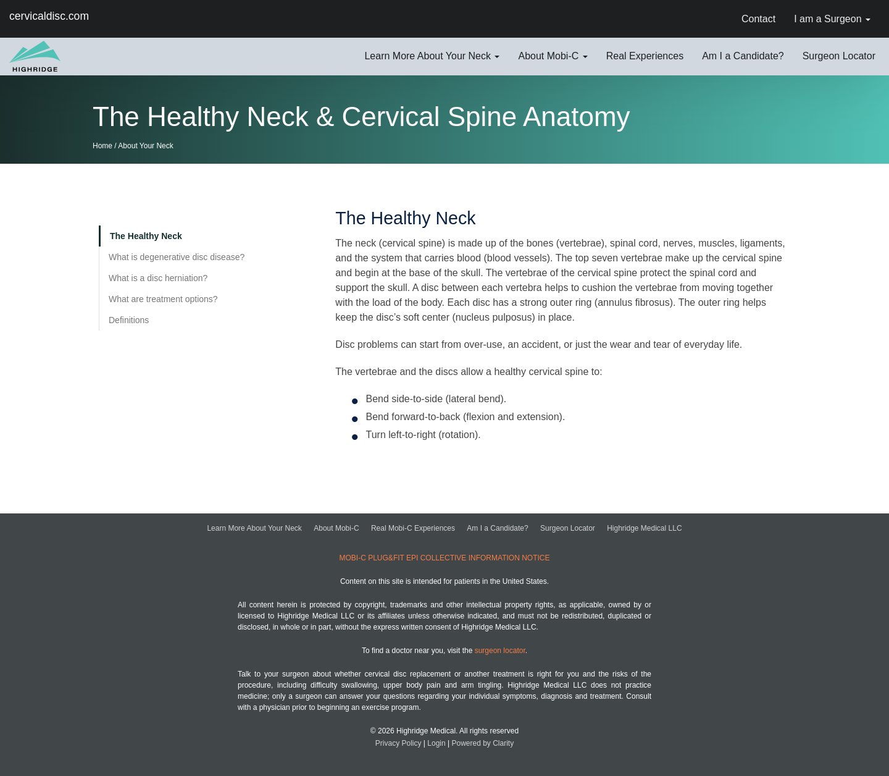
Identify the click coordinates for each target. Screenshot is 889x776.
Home (102, 145)
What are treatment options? (163, 299)
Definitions (129, 320)
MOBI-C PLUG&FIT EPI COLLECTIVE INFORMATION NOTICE (445, 558)
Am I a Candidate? (497, 528)
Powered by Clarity (482, 743)
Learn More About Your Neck (254, 528)
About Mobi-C (336, 528)
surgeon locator (500, 650)
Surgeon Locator (567, 528)
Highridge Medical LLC (644, 528)
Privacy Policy (398, 743)
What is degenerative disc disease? (176, 257)
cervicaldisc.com (49, 16)
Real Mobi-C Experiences (413, 528)
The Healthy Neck (146, 236)
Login (436, 743)
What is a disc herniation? (158, 278)
